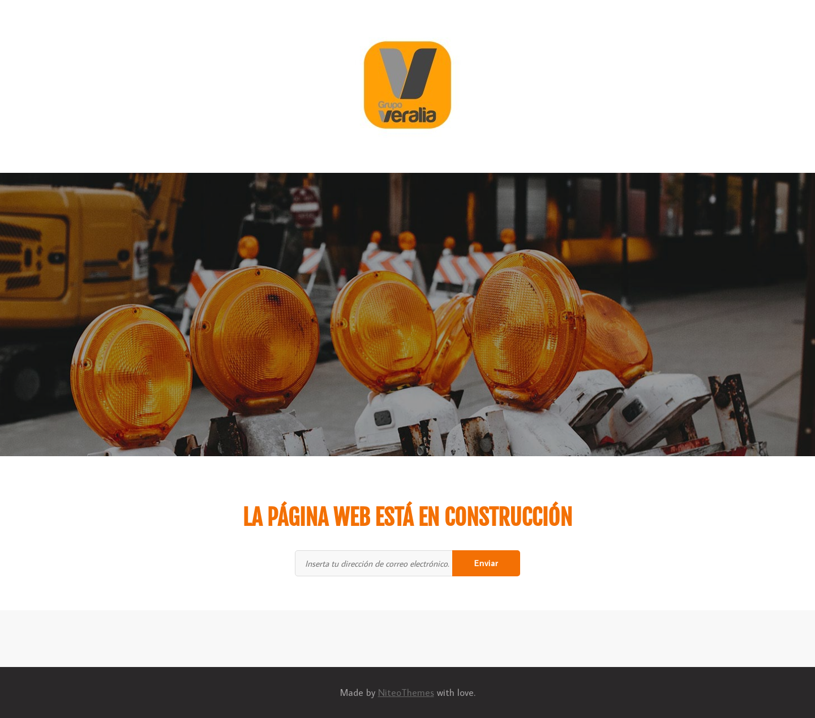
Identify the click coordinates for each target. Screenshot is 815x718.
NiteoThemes (406, 692)
